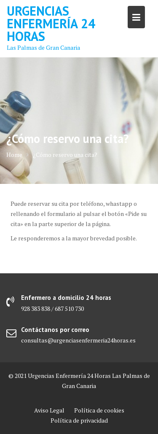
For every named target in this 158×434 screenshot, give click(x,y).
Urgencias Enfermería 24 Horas (51, 23)
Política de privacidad (79, 420)
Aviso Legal (49, 410)
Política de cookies (99, 410)
